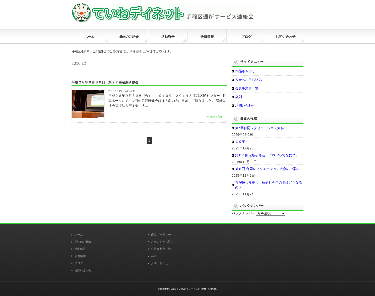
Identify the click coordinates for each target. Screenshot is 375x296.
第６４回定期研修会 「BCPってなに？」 (267, 155)
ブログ (78, 263)
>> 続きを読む (214, 116)
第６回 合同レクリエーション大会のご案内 (267, 169)
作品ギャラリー (247, 71)
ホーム (78, 234)
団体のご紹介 (83, 241)
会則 (238, 97)
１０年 (240, 141)
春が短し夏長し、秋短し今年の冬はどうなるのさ (268, 185)
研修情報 (80, 256)
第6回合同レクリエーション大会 (259, 128)
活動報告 (129, 91)
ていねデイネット (186, 288)
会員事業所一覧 (247, 88)
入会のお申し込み (248, 80)
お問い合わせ (245, 105)
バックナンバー (243, 213)
